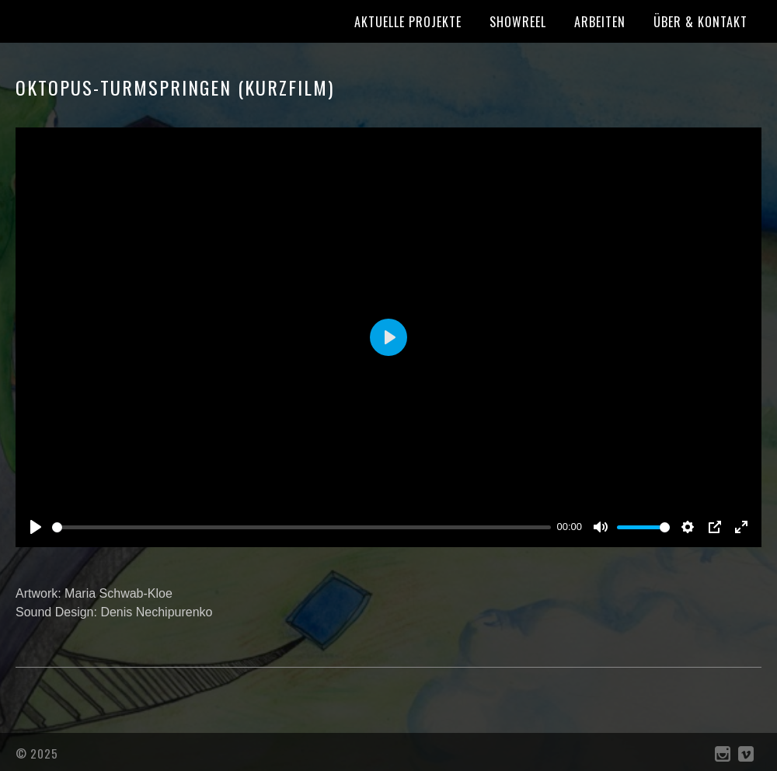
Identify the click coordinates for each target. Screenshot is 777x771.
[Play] (35, 527)
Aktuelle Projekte (408, 21)
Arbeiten (599, 21)
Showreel (518, 21)
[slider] (301, 527)
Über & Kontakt (700, 21)
